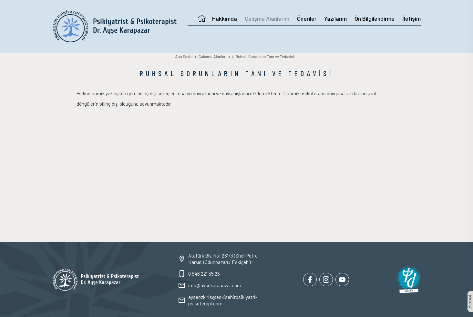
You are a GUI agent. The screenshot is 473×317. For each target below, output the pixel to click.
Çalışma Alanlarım (267, 18)
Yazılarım (335, 18)
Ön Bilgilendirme (375, 18)
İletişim (411, 18)
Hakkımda (224, 18)
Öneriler (306, 18)
